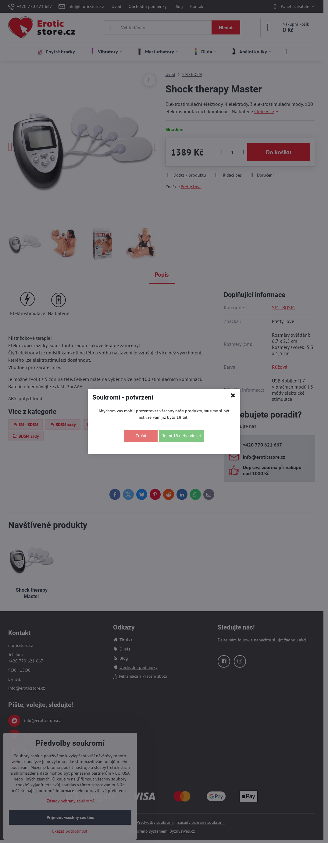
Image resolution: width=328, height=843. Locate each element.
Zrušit (140, 435)
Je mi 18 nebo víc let (181, 435)
